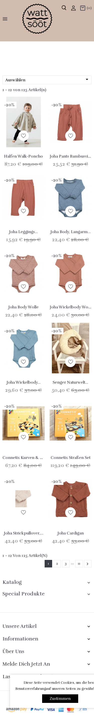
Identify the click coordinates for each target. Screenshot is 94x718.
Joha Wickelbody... (24, 382)
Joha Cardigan (70, 533)
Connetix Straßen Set (70, 457)
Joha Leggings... (23, 231)
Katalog (12, 582)
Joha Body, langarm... (70, 231)
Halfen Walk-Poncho (23, 156)
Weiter (87, 563)
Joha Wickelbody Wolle (71, 307)
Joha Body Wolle (23, 307)
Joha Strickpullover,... (23, 533)
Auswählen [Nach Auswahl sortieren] (47, 79)
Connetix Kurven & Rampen (29, 457)
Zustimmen (60, 698)
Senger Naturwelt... (70, 382)
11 (79, 563)
